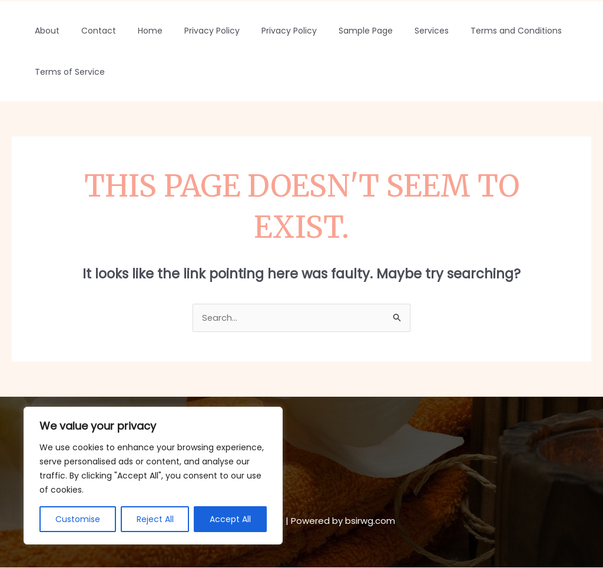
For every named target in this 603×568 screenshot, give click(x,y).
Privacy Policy (193, 30)
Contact (90, 30)
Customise (77, 519)
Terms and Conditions (476, 30)
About (44, 30)
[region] (153, 475)
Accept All (230, 519)
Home (136, 30)
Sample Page (336, 30)
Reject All (155, 519)
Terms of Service (67, 72)
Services (397, 30)
